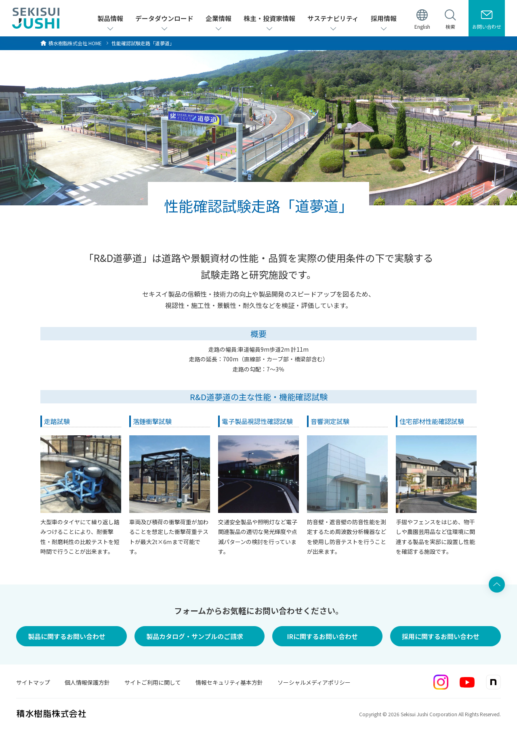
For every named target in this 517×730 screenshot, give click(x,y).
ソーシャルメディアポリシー (314, 682)
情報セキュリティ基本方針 (229, 682)
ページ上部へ (497, 584)
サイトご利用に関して (152, 682)
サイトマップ (33, 682)
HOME (75, 43)
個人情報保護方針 (87, 682)
